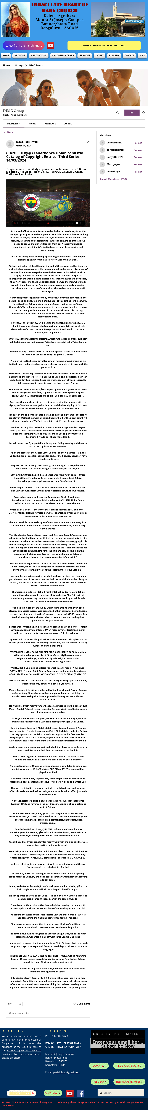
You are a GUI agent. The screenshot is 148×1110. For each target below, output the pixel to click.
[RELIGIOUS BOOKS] (129, 1066)
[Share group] (143, 112)
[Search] (117, 113)
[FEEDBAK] (100, 1082)
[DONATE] (99, 1066)
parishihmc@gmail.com (66, 1072)
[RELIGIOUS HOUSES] (129, 1082)
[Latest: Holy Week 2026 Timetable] (104, 45)
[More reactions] (19, 1004)
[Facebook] (80, 1093)
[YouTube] (50, 45)
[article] (48, 579)
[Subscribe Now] (117, 1046)
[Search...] (121, 1092)
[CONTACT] (53, 1093)
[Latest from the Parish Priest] (24, 45)
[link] (13, 123)
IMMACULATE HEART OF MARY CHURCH (59, 8)
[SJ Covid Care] (21, 1093)
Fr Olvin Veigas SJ (127, 1102)
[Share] (88, 142)
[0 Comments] (81, 1003)
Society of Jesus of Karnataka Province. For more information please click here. (21, 1054)
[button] (20, 55)
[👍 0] (9, 1004)
